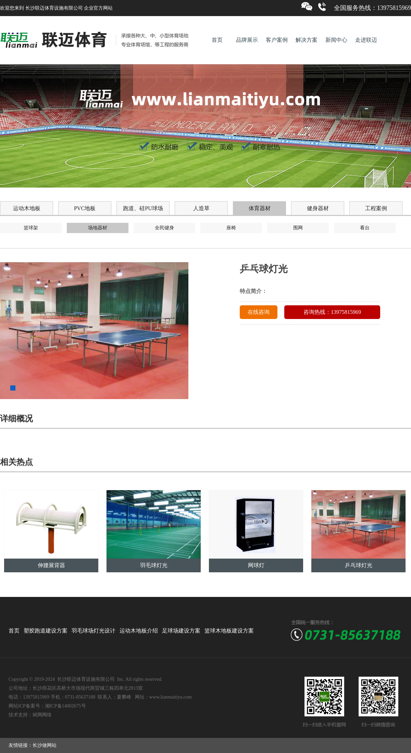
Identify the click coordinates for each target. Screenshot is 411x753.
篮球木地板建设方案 (229, 631)
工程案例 (376, 208)
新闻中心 (336, 40)
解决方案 (306, 40)
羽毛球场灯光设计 (93, 631)
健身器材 (318, 208)
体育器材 (260, 208)
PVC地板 (85, 208)
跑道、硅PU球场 (143, 208)
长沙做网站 (45, 745)
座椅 (231, 227)
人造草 (201, 208)
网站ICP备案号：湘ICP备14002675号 (47, 706)
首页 (217, 40)
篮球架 (31, 227)
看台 (365, 227)
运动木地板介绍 (139, 631)
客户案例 (277, 40)
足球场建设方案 (181, 631)
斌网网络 (42, 714)
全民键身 (164, 227)
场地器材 (97, 227)
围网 (298, 227)
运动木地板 (26, 208)
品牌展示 (247, 40)
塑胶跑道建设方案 (45, 631)
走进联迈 (366, 40)
